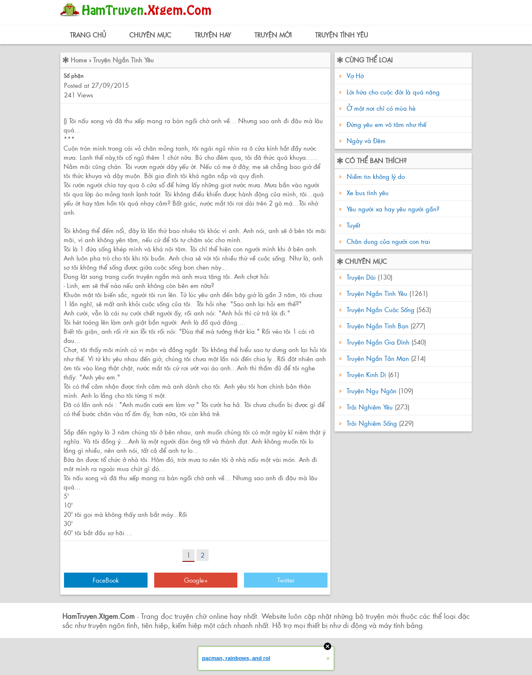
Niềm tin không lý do (375, 176)
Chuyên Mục (150, 35)
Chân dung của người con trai (387, 241)
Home (79, 60)
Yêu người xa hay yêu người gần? (392, 208)
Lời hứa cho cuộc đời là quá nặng (393, 92)
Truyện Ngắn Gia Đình (378, 342)
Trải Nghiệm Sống (372, 423)
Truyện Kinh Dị (366, 374)
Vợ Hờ (355, 75)
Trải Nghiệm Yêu (370, 407)
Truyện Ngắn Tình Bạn (378, 325)
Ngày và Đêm (366, 140)
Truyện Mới (273, 35)
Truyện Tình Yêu (341, 35)
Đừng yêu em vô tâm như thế (386, 124)
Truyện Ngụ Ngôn (372, 390)
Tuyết (352, 225)
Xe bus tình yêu (367, 192)
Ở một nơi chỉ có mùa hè (381, 108)
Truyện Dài (361, 277)
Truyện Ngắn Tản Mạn (378, 358)
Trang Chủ (88, 35)
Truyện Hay (213, 35)
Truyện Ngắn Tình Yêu (123, 60)
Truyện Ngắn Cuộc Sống (380, 309)
